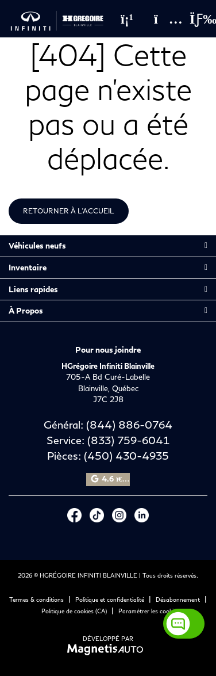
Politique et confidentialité (109, 599)
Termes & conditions (36, 599)
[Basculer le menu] (193, 19)
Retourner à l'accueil (68, 211)
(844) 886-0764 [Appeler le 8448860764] (129, 424)
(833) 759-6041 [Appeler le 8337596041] (128, 440)
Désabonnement (178, 599)
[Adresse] (162, 19)
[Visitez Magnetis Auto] (108, 648)
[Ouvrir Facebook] (74, 515)
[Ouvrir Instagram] (119, 515)
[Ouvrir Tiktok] (97, 515)
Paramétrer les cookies (148, 611)
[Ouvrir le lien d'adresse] (108, 388)
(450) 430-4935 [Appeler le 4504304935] (126, 455)
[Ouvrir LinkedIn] (141, 515)
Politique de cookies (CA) (74, 611)
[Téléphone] (127, 19)
